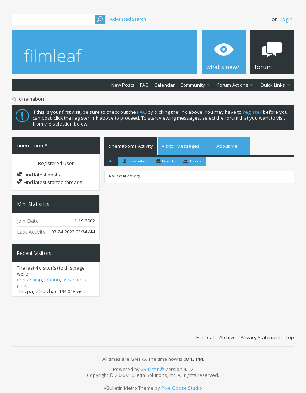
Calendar (164, 85)
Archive (227, 337)
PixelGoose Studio (181, 388)
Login (286, 19)
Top (290, 337)
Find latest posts (38, 174)
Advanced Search (128, 19)
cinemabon (137, 161)
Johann (52, 279)
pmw (22, 285)
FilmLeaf (205, 337)
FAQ (144, 85)
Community (192, 85)
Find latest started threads (49, 182)
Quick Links (272, 85)
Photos (195, 161)
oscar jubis (74, 279)
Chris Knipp (29, 279)
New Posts (123, 85)
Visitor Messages (181, 146)
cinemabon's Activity (130, 146)
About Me (227, 146)
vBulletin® (152, 369)
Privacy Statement (261, 337)
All (111, 161)
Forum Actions (232, 85)
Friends (168, 161)
